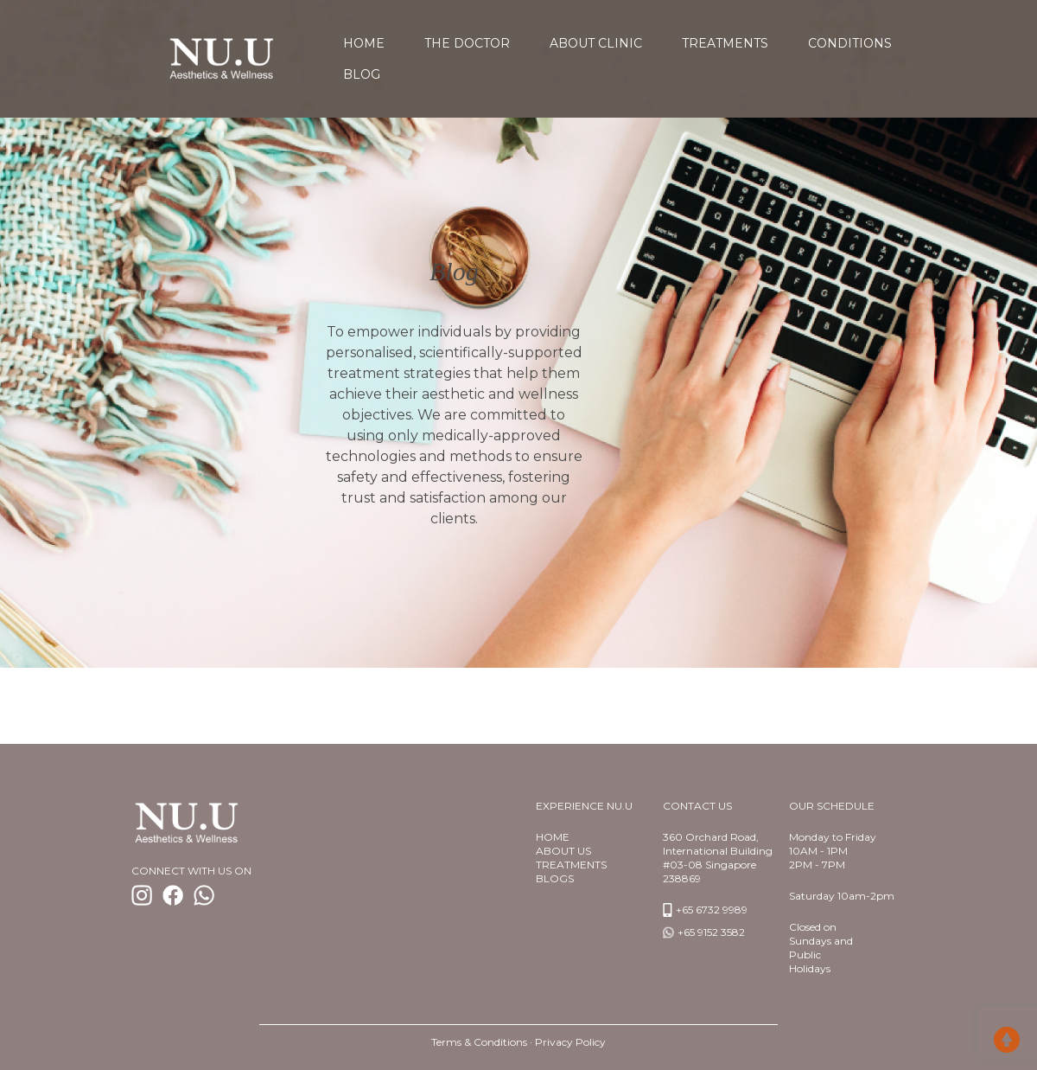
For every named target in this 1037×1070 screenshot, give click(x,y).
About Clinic (596, 43)
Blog (361, 74)
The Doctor (467, 43)
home (364, 43)
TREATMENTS (571, 864)
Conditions (850, 43)
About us (563, 850)
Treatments (725, 43)
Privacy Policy (570, 1041)
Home (552, 836)
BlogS (555, 878)
